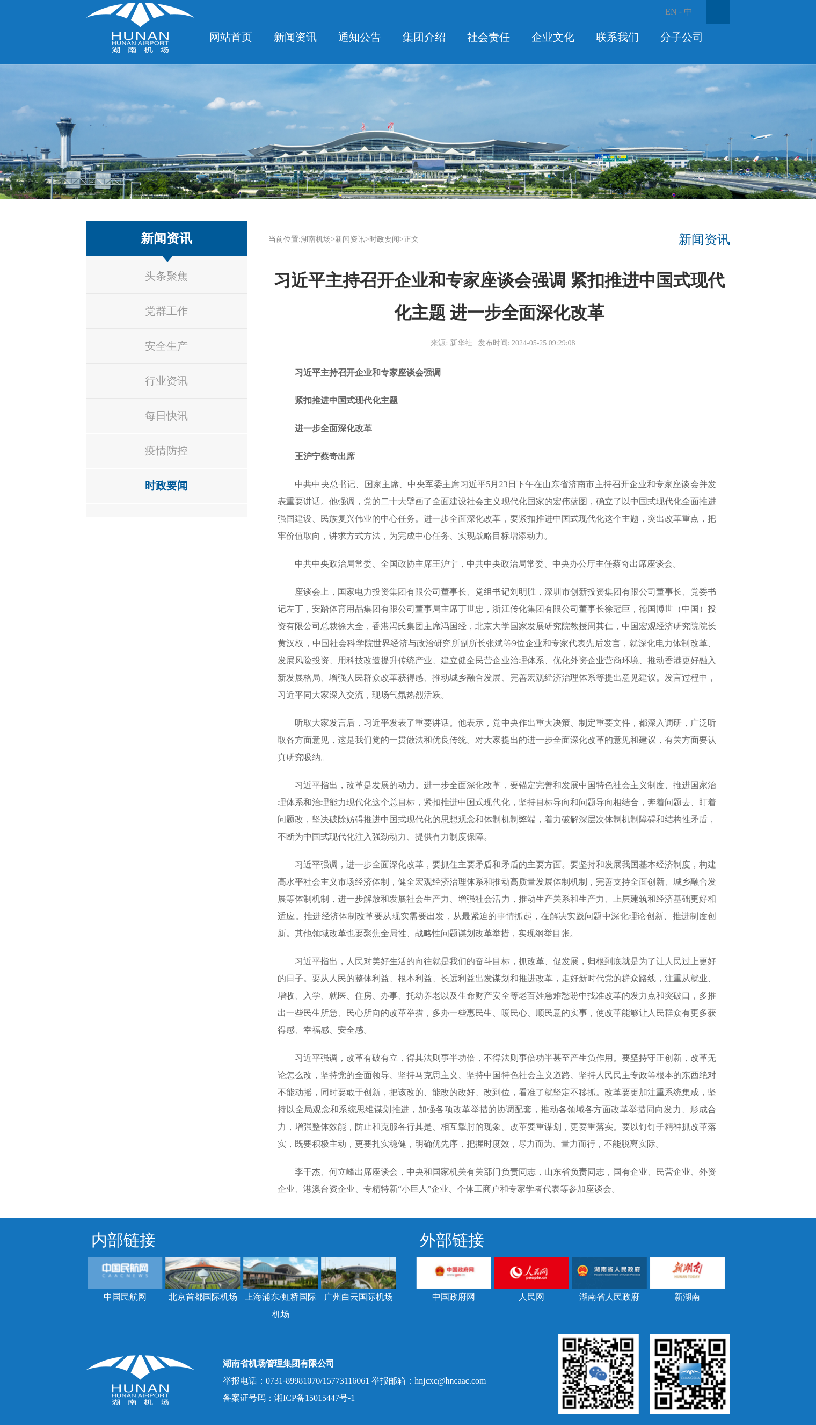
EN (670, 11)
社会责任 (488, 37)
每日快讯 (166, 416)
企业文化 (552, 37)
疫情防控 (166, 451)
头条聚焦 (166, 276)
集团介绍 (424, 37)
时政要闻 (166, 485)
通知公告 (359, 37)
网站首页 (230, 37)
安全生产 (166, 346)
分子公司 (681, 37)
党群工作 (166, 311)
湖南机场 (316, 239)
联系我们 (617, 37)
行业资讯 (166, 381)
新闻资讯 (295, 37)
